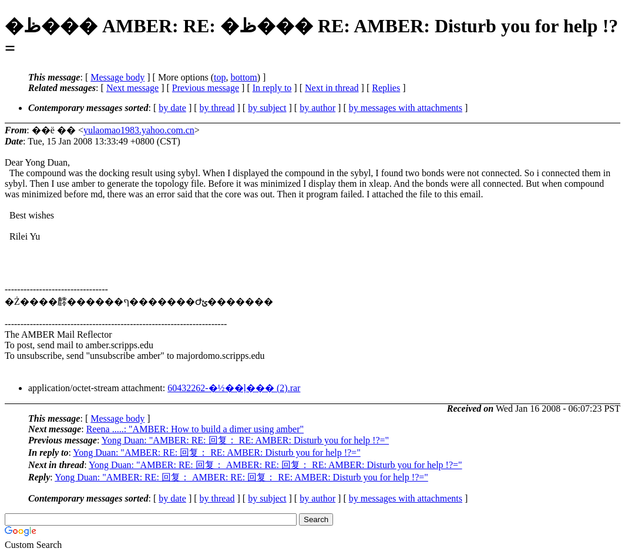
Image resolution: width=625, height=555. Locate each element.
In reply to (272, 88)
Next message (132, 88)
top (220, 77)
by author (317, 108)
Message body (117, 77)
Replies (386, 88)
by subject (267, 108)
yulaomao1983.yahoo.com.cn (138, 130)
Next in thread (332, 88)
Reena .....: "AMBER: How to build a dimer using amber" (195, 429)
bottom (243, 77)
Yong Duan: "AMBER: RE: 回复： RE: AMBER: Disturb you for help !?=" (245, 440)
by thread (217, 108)
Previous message (205, 88)
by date (172, 108)
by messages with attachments (405, 108)
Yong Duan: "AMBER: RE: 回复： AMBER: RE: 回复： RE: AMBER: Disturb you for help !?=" (275, 465)
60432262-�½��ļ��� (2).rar (233, 388)
